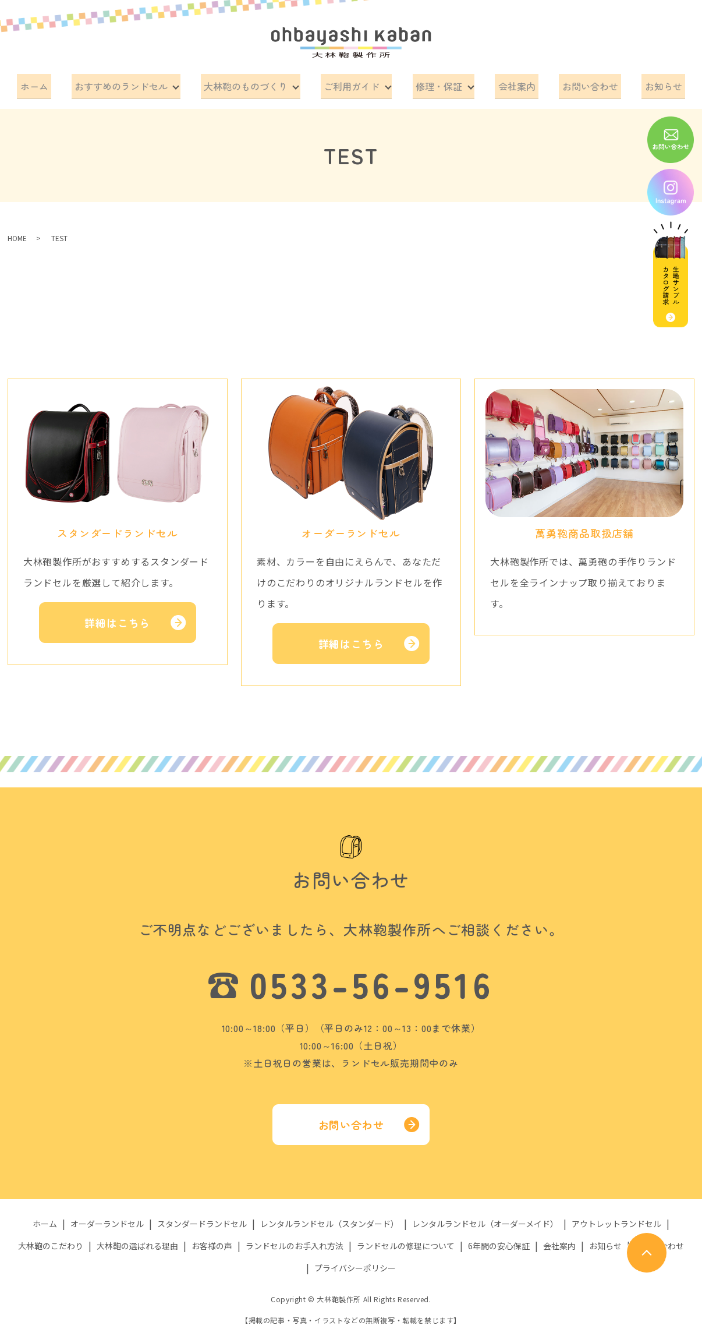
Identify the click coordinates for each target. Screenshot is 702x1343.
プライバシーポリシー (355, 1264)
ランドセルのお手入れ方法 (294, 1241)
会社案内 (517, 84)
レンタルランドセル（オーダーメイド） (485, 1219)
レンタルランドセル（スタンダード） (329, 1219)
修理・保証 (440, 84)
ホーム (47, 84)
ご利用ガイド (354, 84)
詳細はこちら (117, 618)
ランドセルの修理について (406, 1241)
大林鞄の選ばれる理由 (137, 1241)
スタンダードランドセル (202, 1219)
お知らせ (650, 84)
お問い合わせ (584, 84)
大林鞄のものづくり (250, 84)
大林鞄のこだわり (50, 1241)
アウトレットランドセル (616, 1219)
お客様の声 (212, 1241)
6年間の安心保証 (499, 1241)
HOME (17, 234)
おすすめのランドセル (127, 84)
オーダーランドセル (107, 1219)
